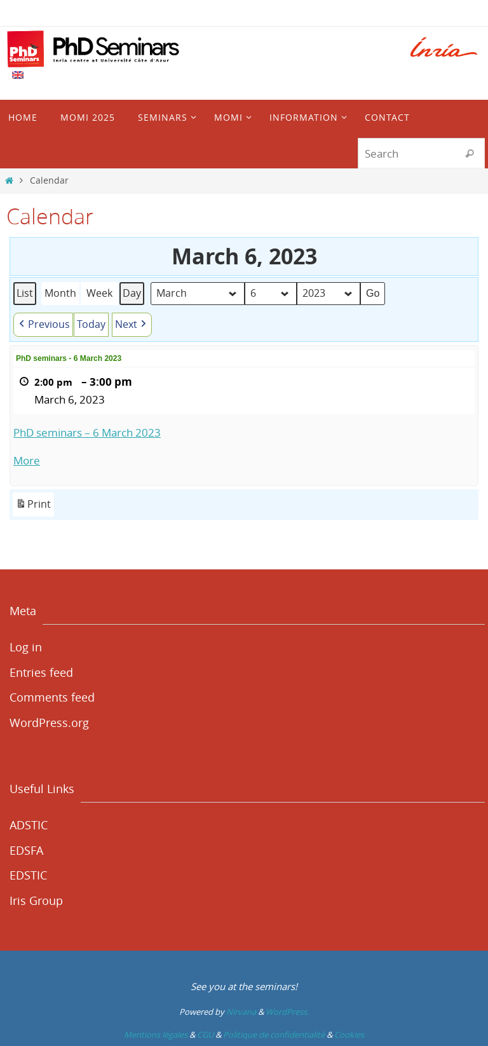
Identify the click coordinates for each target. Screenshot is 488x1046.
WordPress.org (49, 722)
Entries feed (41, 672)
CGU (205, 1034)
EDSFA (26, 850)
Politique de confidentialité (274, 1034)
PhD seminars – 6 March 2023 (87, 432)
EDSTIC (28, 875)
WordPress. (287, 1011)
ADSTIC (29, 824)
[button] (43, 325)
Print (33, 506)
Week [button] (99, 294)
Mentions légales (155, 1034)
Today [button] (91, 324)
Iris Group (36, 900)
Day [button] (132, 294)
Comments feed (52, 697)
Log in (26, 647)
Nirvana (241, 1011)
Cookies (349, 1034)
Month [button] (60, 294)
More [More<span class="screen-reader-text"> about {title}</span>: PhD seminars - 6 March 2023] (26, 461)
